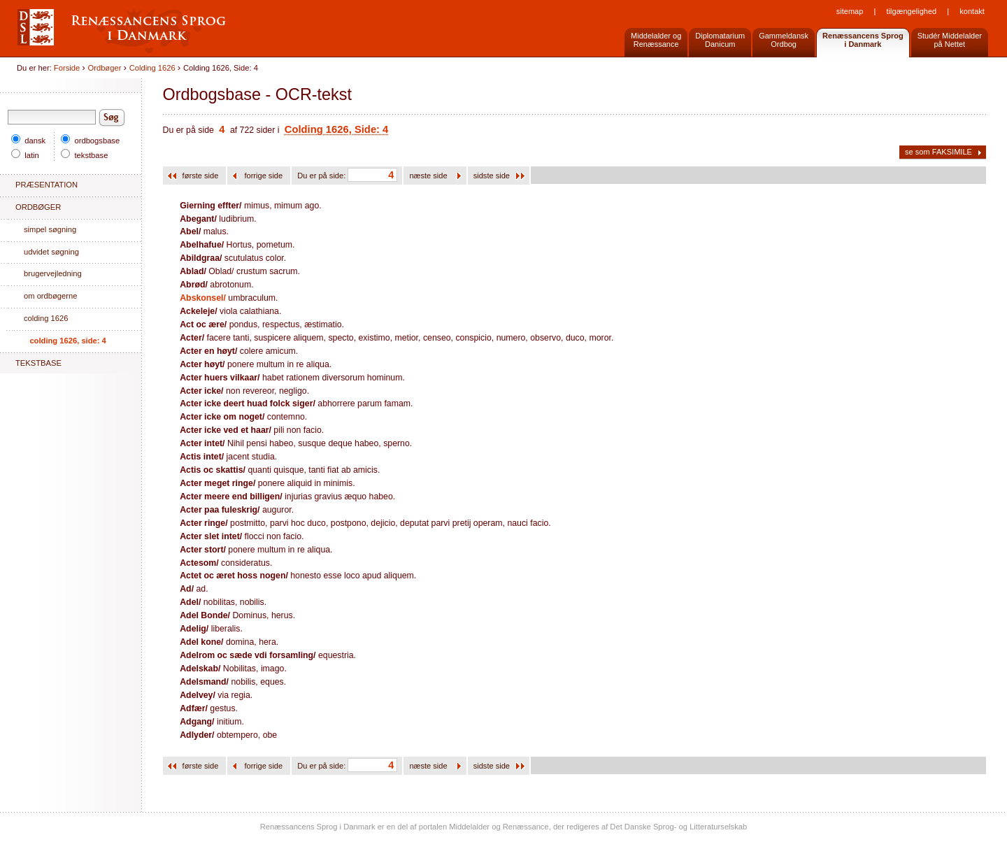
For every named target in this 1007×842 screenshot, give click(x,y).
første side (202, 175)
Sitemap (850, 11)
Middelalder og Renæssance (656, 39)
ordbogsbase (90, 140)
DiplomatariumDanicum (720, 39)
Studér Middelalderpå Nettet (949, 39)
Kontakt (971, 11)
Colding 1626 (152, 68)
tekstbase (84, 155)
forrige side (264, 175)
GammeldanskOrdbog (783, 39)
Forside (67, 68)
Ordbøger (105, 68)
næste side (429, 175)
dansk (28, 140)
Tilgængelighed (912, 11)
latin (25, 155)
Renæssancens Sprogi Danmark (863, 39)
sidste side (491, 175)
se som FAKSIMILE (938, 152)
